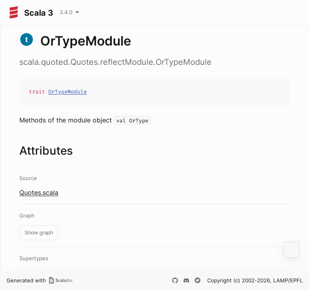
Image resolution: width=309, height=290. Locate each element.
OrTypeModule (67, 91)
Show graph (39, 233)
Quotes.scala (38, 192)
